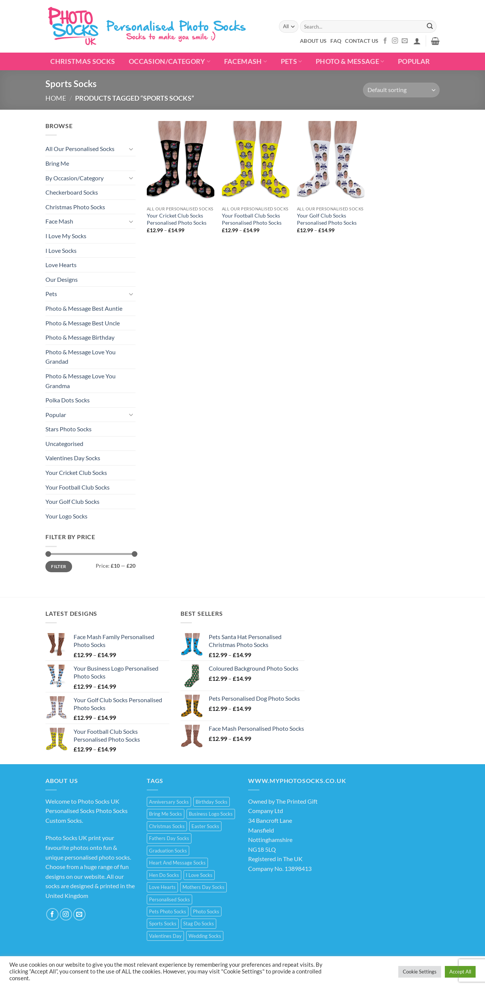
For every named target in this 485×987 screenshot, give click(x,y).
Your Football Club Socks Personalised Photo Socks (252, 219)
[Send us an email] (405, 41)
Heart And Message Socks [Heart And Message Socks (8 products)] (177, 863)
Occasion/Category (170, 61)
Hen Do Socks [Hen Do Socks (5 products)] (164, 875)
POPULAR (414, 61)
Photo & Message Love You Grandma (80, 380)
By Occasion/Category (74, 177)
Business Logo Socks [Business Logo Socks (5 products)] (211, 814)
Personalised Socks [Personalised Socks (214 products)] (169, 899)
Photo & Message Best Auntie (83, 308)
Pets (291, 61)
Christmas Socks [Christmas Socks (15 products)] (167, 826)
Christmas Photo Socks (75, 206)
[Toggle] (131, 148)
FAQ (335, 41)
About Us (313, 41)
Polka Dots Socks (67, 400)
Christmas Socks (82, 61)
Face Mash (59, 221)
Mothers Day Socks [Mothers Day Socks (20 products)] (203, 887)
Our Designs (61, 279)
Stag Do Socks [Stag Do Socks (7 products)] (198, 923)
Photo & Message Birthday (79, 337)
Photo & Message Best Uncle (82, 322)
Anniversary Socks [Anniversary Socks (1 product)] (169, 802)
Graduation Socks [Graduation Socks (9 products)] (168, 851)
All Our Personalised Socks (79, 148)
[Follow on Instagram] (395, 41)
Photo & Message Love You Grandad (80, 356)
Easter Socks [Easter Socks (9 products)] (205, 826)
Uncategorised (64, 443)
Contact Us (361, 41)
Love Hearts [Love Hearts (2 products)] (162, 887)
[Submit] (429, 26)
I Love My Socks (65, 235)
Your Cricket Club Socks (76, 472)
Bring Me (57, 163)
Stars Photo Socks (68, 428)
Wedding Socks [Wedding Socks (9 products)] (204, 936)
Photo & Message (350, 61)
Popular (55, 414)
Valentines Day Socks (72, 457)
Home (55, 98)
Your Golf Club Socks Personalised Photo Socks (327, 219)
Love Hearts (61, 264)
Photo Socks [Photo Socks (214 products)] (206, 911)
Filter (58, 566)
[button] (417, 41)
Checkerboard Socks (71, 192)
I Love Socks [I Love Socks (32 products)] (199, 875)
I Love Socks (61, 250)
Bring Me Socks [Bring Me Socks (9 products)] (165, 814)
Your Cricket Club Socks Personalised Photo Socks (176, 219)
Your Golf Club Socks (72, 501)
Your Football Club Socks (77, 487)
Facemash (245, 61)
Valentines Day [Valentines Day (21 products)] (165, 936)
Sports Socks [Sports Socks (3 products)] (162, 923)
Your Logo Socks (66, 516)
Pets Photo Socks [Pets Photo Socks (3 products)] (167, 911)
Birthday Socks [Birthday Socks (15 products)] (211, 802)
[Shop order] (401, 90)
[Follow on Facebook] (385, 41)
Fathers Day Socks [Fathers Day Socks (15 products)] (169, 838)
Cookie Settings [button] (420, 972)
